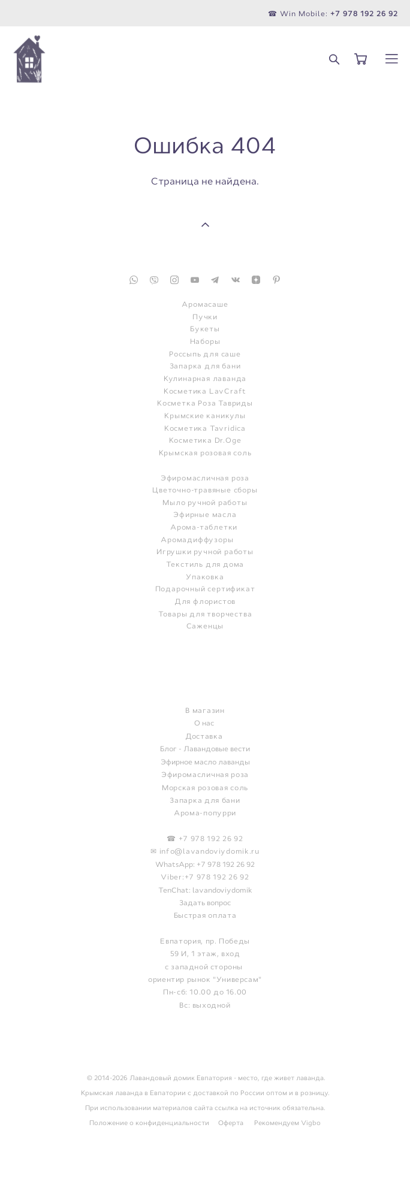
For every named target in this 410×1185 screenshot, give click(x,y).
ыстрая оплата (207, 915)
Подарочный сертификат (205, 589)
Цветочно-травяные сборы (204, 490)
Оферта (230, 1123)
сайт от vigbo (205, 1156)
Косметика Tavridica (205, 428)
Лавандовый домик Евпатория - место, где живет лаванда (226, 1078)
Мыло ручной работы (204, 502)
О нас (204, 723)
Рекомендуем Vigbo (287, 1123)
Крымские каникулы (205, 416)
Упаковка (205, 577)
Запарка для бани (205, 366)
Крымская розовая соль (205, 453)
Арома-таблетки (203, 527)
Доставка (204, 736)
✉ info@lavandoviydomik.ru (205, 851)
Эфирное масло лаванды (205, 762)
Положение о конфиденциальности (149, 1123)
